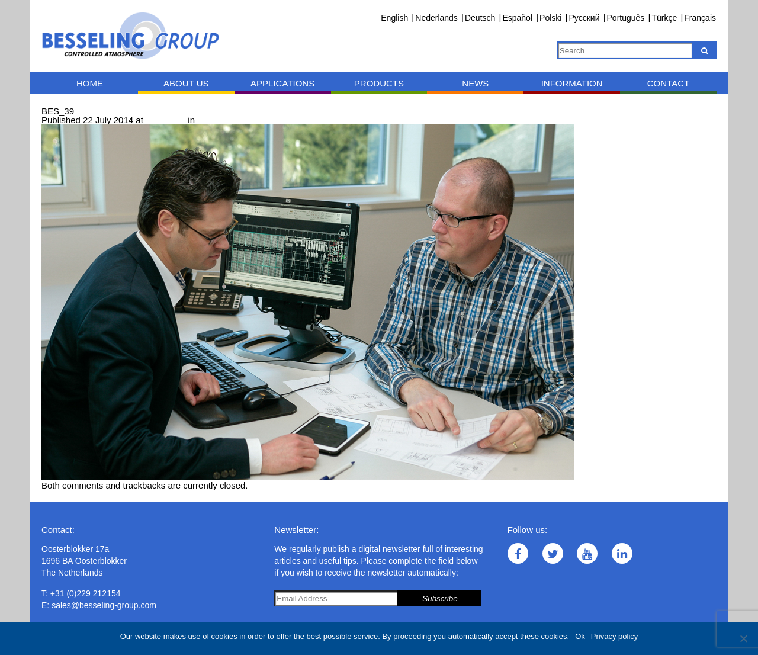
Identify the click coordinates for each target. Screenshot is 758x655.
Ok (580, 636)
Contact (668, 83)
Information (572, 83)
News (475, 83)
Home (89, 83)
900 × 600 (165, 120)
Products (379, 83)
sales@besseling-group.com (104, 605)
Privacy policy (614, 636)
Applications (282, 83)
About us (185, 83)
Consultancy (221, 120)
